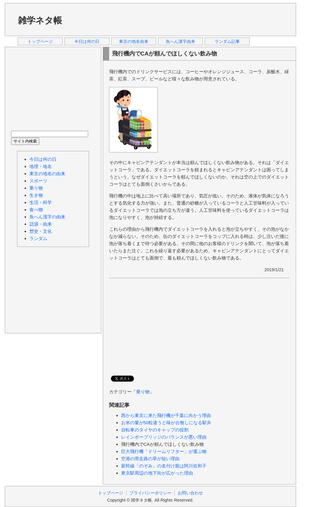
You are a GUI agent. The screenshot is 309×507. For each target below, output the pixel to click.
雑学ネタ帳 (40, 20)
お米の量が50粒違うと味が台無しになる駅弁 (166, 422)
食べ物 (36, 209)
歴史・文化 (40, 231)
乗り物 (143, 391)
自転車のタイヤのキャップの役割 (155, 429)
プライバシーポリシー (150, 492)
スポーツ (38, 180)
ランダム (38, 238)
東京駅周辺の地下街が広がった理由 (157, 473)
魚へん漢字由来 (180, 41)
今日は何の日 (87, 41)
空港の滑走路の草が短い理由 (150, 458)
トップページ (40, 41)
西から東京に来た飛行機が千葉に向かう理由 (166, 415)
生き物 (36, 195)
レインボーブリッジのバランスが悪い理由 (163, 437)
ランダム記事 (227, 41)
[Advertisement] (181, 19)
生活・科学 (40, 202)
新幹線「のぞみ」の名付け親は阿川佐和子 (163, 465)
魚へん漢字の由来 (47, 216)
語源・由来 (40, 223)
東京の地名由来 (133, 41)
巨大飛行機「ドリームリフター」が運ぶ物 (163, 451)
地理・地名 (40, 166)
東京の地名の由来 (47, 173)
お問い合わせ (190, 492)
